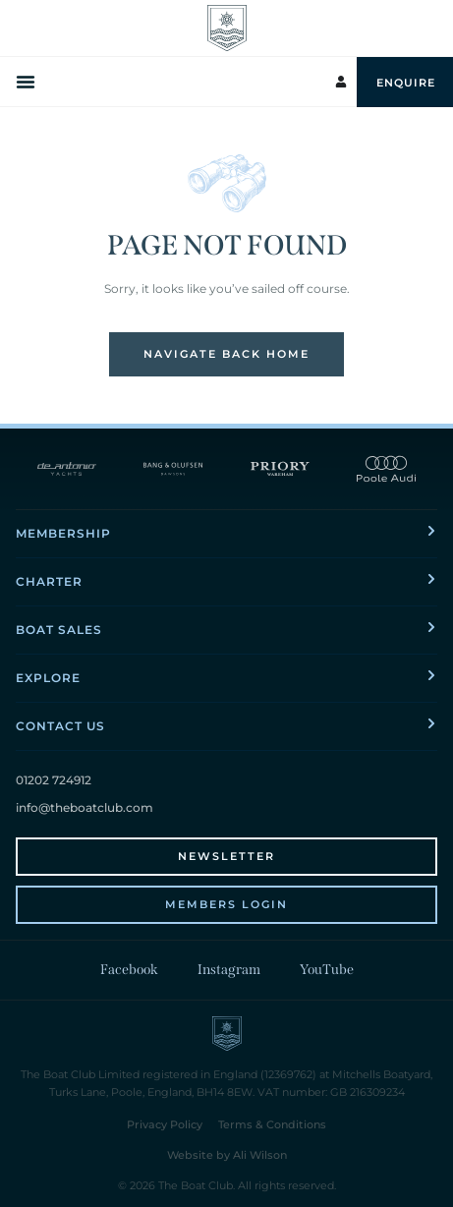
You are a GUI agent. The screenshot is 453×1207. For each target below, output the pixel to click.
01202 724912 (53, 780)
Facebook (129, 969)
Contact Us (60, 725)
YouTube (327, 969)
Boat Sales (59, 629)
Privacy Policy (164, 1124)
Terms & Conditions (272, 1124)
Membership (63, 533)
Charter (49, 581)
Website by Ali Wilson (227, 1155)
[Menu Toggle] (27, 81)
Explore (48, 677)
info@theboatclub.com (84, 807)
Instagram (229, 969)
